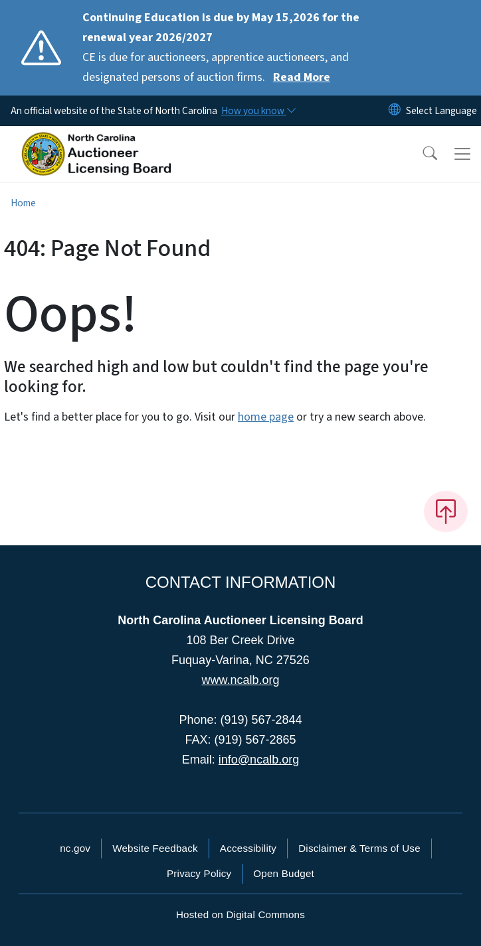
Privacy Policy (199, 873)
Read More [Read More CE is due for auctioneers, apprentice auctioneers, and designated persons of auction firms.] (301, 77)
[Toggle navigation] (462, 154)
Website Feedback (155, 848)
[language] (441, 111)
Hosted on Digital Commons (240, 914)
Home (23, 203)
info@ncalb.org (259, 759)
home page (266, 417)
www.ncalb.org (240, 680)
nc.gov (75, 848)
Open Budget (283, 873)
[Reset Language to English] (395, 111)
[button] (421, 154)
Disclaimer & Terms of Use (359, 848)
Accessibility (248, 848)
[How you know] (257, 111)
